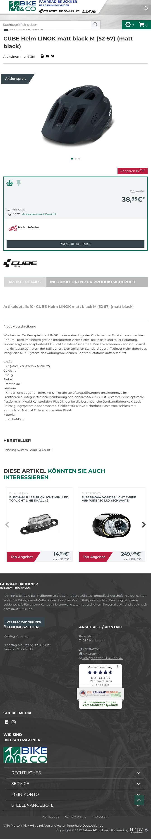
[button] (72, 159)
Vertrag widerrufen (24, 622)
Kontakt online (75, 816)
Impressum (100, 816)
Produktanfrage (76, 244)
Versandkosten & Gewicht (39, 214)
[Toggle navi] (4, 3)
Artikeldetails (24, 282)
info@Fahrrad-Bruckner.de (101, 658)
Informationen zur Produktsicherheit (93, 282)
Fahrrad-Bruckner (96, 830)
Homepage (50, 816)
